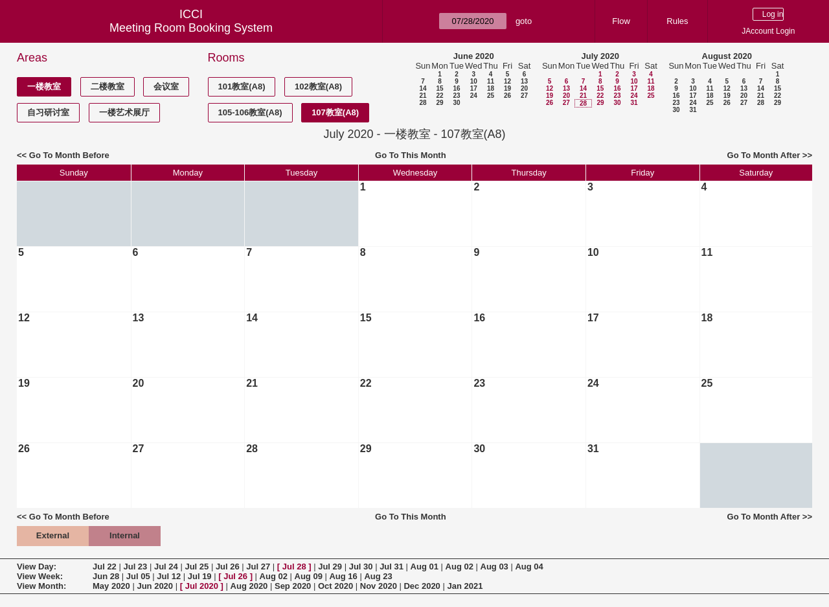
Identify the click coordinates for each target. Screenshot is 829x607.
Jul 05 (138, 576)
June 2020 (473, 56)
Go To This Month (410, 155)
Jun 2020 (155, 586)
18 (490, 88)
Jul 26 (228, 566)
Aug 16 (343, 576)
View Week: (40, 576)
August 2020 (727, 56)
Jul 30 (361, 566)
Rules (677, 21)
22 (439, 95)
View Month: (41, 586)
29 (439, 102)
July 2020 (600, 56)
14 (422, 88)
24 (473, 95)
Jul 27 (258, 566)
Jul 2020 (201, 586)
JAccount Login (768, 31)
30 (456, 102)
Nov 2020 (378, 586)
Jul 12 (169, 576)
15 (439, 88)
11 (490, 81)
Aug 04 (529, 566)
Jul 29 (330, 566)
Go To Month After (764, 155)
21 (422, 95)
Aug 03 (494, 566)
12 (507, 81)
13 (524, 81)
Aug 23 (378, 576)
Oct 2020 (335, 586)
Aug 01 (424, 566)
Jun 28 (106, 576)
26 (507, 95)
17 (473, 88)
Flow (621, 21)
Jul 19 (200, 576)
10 (473, 81)
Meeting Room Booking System (191, 27)
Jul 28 (294, 566)
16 (456, 88)
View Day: (36, 566)
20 (524, 88)
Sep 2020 (293, 586)
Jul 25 (197, 566)
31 (633, 102)
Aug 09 (309, 576)
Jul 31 (391, 566)
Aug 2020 (249, 586)
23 (456, 95)
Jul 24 (166, 566)
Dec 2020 (421, 586)
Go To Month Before (69, 155)
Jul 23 (135, 566)
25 (490, 95)
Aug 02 (459, 566)
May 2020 (111, 586)
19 (507, 88)
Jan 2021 (465, 586)
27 (524, 95)
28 (422, 102)
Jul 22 (105, 566)
